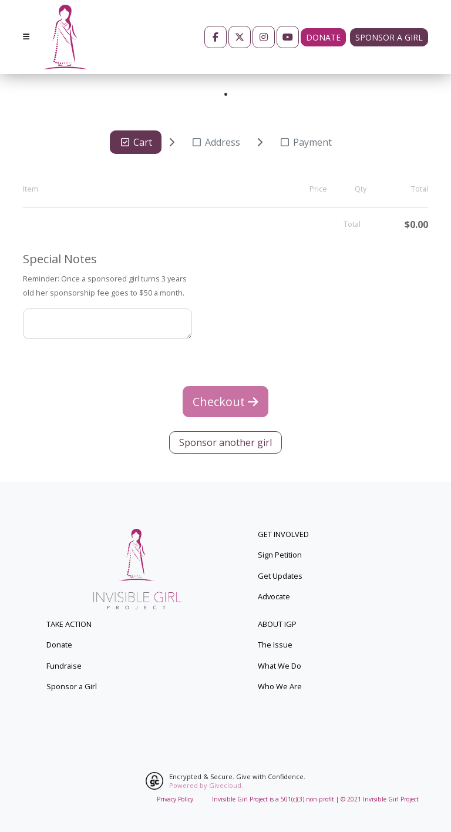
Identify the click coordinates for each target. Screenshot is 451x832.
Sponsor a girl (389, 37)
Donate (323, 37)
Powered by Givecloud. (206, 785)
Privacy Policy (175, 799)
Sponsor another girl (225, 442)
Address (215, 142)
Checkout (225, 402)
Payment (305, 142)
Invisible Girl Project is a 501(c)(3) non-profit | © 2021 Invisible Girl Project (315, 799)
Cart (135, 142)
